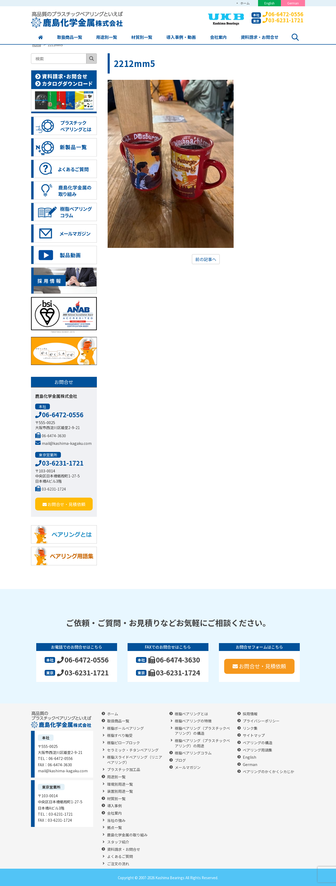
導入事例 (114, 805)
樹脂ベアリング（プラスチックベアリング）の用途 (202, 743)
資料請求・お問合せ (260, 37)
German (293, 3)
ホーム (245, 3)
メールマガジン (188, 767)
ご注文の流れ (118, 863)
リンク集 (250, 728)
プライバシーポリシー (261, 720)
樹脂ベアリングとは (191, 713)
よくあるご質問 (120, 856)
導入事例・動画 (181, 37)
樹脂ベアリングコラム (193, 753)
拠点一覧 (114, 827)
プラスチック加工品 (123, 769)
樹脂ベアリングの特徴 (193, 720)
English (269, 3)
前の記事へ (205, 259)
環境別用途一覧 (120, 784)
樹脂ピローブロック (123, 742)
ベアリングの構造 (257, 742)
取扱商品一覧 (69, 37)
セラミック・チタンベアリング (133, 750)
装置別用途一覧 (120, 791)
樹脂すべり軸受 (120, 735)
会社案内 (218, 37)
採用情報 (250, 713)
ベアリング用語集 (257, 750)
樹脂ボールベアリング (125, 728)
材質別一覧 (141, 37)
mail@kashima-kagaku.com (63, 443)
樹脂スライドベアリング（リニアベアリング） (134, 760)
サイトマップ (254, 735)
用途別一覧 (106, 37)
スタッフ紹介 (118, 842)
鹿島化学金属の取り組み (127, 834)
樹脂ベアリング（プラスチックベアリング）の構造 (202, 731)
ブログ (180, 760)
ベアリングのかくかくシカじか (268, 771)
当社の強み (116, 820)
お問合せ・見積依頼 (64, 504)
